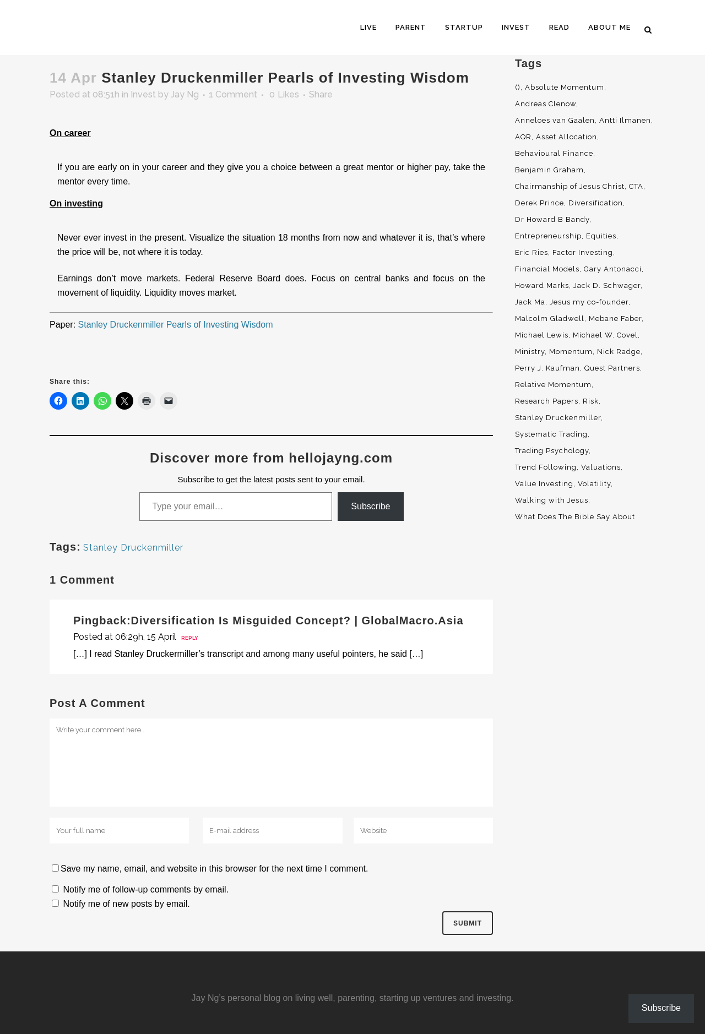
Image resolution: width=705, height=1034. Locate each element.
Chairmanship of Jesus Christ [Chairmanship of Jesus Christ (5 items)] (570, 186)
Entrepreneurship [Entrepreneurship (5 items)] (548, 236)
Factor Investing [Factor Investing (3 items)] (582, 252)
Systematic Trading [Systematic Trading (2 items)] (551, 434)
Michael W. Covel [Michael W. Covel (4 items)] (605, 335)
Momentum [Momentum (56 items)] (571, 351)
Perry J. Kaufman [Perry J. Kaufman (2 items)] (547, 368)
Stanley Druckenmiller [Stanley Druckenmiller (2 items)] (558, 417)
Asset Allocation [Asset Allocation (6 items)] (566, 137)
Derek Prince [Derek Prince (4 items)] (539, 203)
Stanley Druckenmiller (133, 547)
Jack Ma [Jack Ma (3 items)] (530, 302)
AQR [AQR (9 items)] (523, 137)
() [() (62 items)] (517, 87)
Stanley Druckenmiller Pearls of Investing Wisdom (175, 324)
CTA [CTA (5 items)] (636, 186)
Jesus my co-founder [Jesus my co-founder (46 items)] (589, 302)
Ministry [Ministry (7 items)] (530, 351)
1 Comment (233, 94)
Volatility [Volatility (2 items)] (594, 484)
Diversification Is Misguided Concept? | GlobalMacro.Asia (297, 620)
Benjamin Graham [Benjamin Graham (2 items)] (549, 170)
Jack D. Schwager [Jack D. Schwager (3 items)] (607, 285)
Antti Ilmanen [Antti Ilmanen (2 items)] (625, 120)
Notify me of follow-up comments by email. (146, 889)
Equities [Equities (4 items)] (601, 236)
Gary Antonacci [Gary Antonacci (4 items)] (613, 269)
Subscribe (370, 506)
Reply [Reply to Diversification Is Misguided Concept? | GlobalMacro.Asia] (189, 638)
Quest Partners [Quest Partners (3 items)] (612, 368)
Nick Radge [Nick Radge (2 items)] (619, 351)
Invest (143, 94)
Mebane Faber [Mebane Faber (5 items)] (615, 318)
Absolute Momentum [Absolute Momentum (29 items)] (564, 87)
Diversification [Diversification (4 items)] (595, 203)
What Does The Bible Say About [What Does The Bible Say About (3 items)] (575, 517)
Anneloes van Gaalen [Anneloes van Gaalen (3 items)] (555, 120)
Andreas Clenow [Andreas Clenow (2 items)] (545, 104)
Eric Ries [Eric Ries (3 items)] (531, 252)
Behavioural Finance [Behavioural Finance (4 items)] (554, 153)
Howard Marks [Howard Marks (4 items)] (542, 285)
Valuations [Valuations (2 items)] (601, 467)
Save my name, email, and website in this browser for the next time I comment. (214, 868)
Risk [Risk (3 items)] (591, 401)
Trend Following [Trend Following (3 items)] (546, 467)
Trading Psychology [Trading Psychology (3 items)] (552, 451)
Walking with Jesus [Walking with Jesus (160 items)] (551, 500)
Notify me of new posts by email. (126, 903)
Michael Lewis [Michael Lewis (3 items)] (541, 335)
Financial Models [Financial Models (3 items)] (547, 269)
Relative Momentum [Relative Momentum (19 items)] (553, 384)
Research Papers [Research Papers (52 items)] (546, 401)
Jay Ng (185, 94)
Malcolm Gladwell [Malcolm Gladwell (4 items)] (549, 318)
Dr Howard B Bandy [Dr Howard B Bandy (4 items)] (552, 219)
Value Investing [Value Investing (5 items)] (544, 484)
